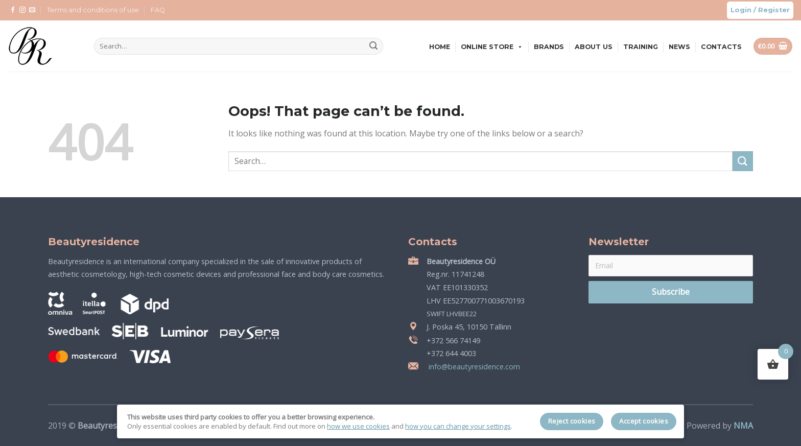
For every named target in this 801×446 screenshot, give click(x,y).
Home (439, 47)
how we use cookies (358, 426)
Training (640, 47)
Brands (549, 47)
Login (741, 10)
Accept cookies (643, 421)
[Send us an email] (32, 10)
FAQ (158, 10)
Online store (492, 47)
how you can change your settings (458, 426)
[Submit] (373, 46)
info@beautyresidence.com (473, 366)
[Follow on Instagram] (22, 10)
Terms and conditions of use (93, 10)
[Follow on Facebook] (13, 10)
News (679, 47)
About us (593, 47)
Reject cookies (572, 421)
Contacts (721, 47)
